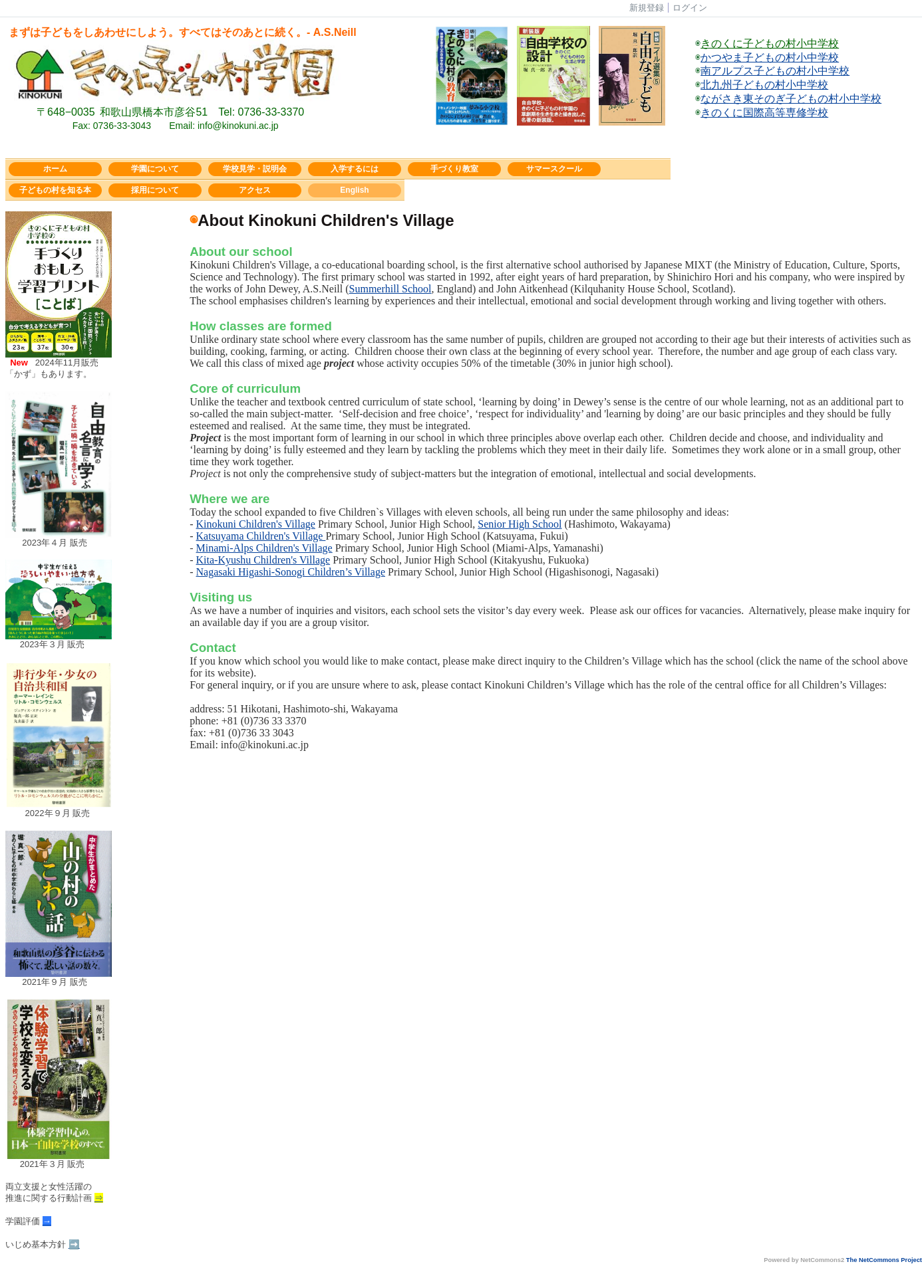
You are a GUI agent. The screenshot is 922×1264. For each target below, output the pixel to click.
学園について (155, 168)
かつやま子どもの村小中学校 (769, 57)
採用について (155, 190)
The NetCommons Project (884, 1260)
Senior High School (519, 524)
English (354, 190)
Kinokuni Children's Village (255, 524)
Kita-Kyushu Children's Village (263, 560)
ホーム (55, 168)
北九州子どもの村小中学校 (764, 84)
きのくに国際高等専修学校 (764, 112)
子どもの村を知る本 (55, 190)
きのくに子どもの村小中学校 (769, 43)
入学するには (355, 168)
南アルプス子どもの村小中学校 (774, 70)
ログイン (690, 8)
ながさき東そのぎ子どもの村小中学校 (790, 98)
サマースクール (554, 168)
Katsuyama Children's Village (261, 536)
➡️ (74, 1244)
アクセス (255, 190)
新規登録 (646, 8)
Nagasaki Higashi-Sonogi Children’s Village (290, 572)
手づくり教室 (454, 168)
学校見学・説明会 (255, 168)
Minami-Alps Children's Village (264, 548)
